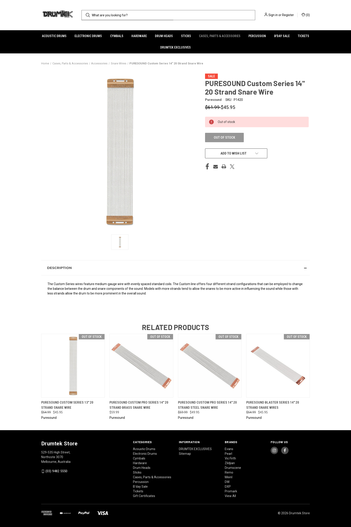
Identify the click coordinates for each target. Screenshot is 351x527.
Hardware (139, 36)
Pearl (228, 453)
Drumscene (233, 468)
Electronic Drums (88, 36)
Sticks (186, 36)
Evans (229, 449)
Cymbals (116, 36)
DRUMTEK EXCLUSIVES (175, 47)
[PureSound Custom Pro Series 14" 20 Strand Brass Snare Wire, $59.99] (141, 366)
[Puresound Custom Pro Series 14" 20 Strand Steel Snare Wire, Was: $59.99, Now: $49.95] (210, 366)
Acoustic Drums (54, 36)
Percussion (257, 36)
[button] (175, 267)
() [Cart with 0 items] (306, 15)
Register (288, 15)
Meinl (228, 477)
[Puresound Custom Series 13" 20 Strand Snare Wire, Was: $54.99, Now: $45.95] (73, 366)
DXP (228, 486)
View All (230, 496)
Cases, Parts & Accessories (219, 36)
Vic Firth (230, 458)
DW (227, 482)
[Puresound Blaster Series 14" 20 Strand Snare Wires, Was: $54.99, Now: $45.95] (278, 366)
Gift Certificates (144, 496)
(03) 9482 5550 (56, 471)
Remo (229, 472)
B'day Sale (282, 36)
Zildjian (230, 463)
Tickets (303, 36)
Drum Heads (164, 36)
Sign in (273, 15)
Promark (231, 491)
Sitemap (185, 453)
